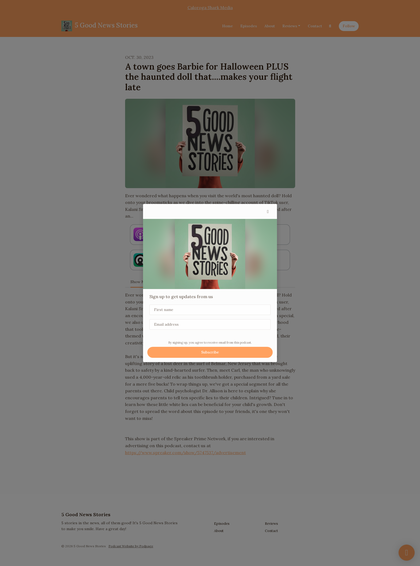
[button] (268, 211)
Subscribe (210, 352)
